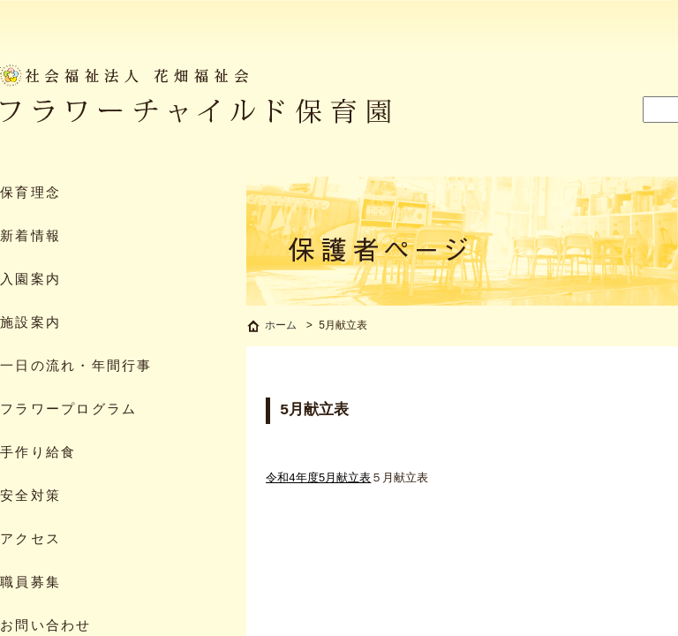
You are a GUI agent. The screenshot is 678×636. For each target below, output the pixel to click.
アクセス (30, 540)
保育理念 (30, 193)
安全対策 (30, 496)
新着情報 (30, 237)
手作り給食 (38, 453)
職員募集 (30, 583)
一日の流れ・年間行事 (76, 367)
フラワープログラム (68, 410)
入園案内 (30, 280)
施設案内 (30, 323)
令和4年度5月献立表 (318, 480)
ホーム (281, 327)
